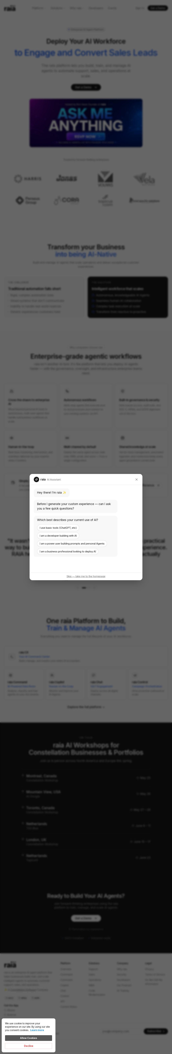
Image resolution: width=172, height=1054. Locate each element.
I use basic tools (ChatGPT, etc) (58, 527)
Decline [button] (28, 1045)
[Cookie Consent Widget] (28, 1035)
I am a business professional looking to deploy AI (68, 551)
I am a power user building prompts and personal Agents (72, 543)
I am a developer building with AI (58, 535)
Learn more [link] (37, 1030)
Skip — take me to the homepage (86, 576)
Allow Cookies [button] (28, 1038)
